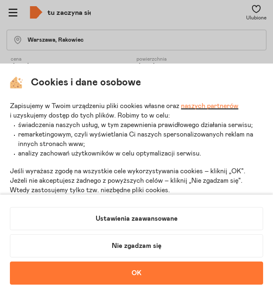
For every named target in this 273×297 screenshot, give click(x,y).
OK (136, 273)
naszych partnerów (209, 106)
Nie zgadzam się (137, 246)
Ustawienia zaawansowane (137, 218)
